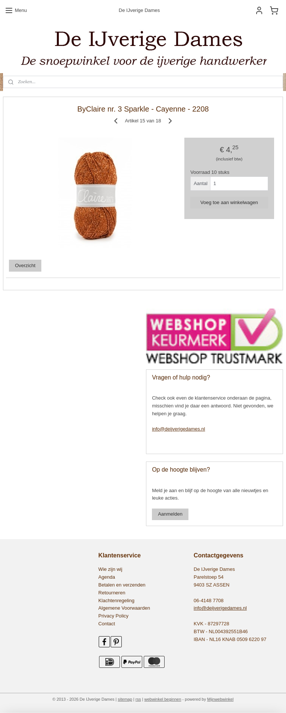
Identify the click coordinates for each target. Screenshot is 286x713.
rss (138, 699)
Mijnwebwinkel (220, 699)
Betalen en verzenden (121, 585)
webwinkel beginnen (162, 699)
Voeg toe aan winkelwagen (229, 202)
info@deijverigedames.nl (178, 429)
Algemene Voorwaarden (124, 608)
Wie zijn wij (110, 569)
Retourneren (111, 592)
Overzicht (25, 265)
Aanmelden (170, 514)
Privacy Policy (113, 616)
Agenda (106, 577)
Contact (106, 623)
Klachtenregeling (116, 600)
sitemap (125, 699)
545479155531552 (26, 312)
